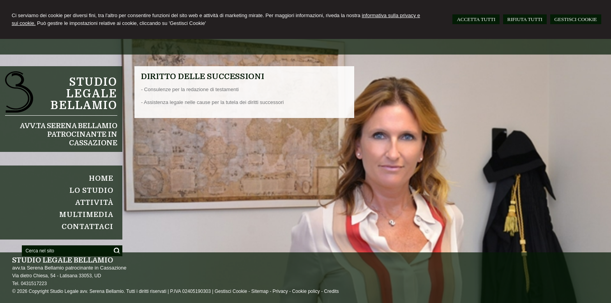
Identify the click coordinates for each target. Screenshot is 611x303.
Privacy (280, 291)
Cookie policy (306, 291)
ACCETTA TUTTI (476, 19)
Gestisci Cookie (231, 291)
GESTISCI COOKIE (575, 19)
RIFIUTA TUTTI (524, 19)
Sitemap (259, 291)
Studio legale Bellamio (83, 94)
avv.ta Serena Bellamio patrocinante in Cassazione (68, 134)
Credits (331, 291)
